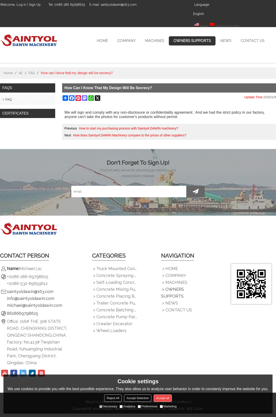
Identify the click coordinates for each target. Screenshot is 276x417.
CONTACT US (252, 41)
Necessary (108, 406)
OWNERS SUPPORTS (192, 41)
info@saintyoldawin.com (30, 298)
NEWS (225, 41)
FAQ (32, 73)
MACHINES (154, 41)
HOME (102, 41)
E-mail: (94, 4)
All (21, 73)
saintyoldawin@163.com (30, 291)
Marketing (168, 406)
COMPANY (126, 41)
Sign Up (35, 4)
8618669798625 (22, 313)
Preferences (148, 406)
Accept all (162, 398)
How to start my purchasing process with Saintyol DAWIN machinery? (128, 128)
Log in (21, 4)
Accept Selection (137, 398)
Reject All (113, 398)
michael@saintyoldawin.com (34, 305)
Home (8, 73)
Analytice (127, 406)
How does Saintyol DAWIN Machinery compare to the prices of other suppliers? (129, 135)
